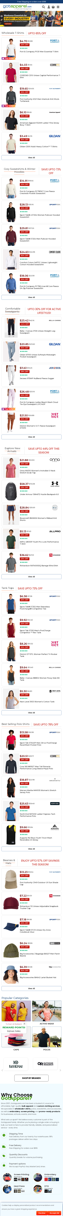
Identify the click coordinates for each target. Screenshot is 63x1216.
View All (31, 157)
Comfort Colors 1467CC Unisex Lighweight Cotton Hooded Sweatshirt (38, 263)
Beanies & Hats (9, 862)
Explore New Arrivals (12, 450)
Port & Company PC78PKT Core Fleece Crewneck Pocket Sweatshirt (37, 192)
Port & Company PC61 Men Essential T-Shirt (39, 52)
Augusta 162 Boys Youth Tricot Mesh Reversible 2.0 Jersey (36, 839)
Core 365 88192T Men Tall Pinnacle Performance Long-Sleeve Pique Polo (36, 768)
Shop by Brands (31, 1078)
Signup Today (14, 1031)
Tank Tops (8, 588)
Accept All (54, 1213)
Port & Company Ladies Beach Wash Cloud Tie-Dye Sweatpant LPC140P (39, 403)
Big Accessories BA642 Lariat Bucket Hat (38, 977)
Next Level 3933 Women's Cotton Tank (37, 702)
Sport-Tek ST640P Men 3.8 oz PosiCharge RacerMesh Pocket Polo (38, 744)
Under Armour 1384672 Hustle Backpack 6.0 (39, 494)
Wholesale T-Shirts (13, 32)
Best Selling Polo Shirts (15, 724)
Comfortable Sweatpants (12, 310)
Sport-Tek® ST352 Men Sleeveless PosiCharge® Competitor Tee (35, 608)
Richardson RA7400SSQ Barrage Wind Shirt (39, 566)
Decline (42, 1213)
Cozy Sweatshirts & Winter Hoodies (19, 170)
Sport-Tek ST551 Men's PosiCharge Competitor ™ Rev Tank (35, 632)
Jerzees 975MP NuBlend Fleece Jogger (37, 378)
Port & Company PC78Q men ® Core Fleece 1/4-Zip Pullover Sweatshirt (39, 287)
